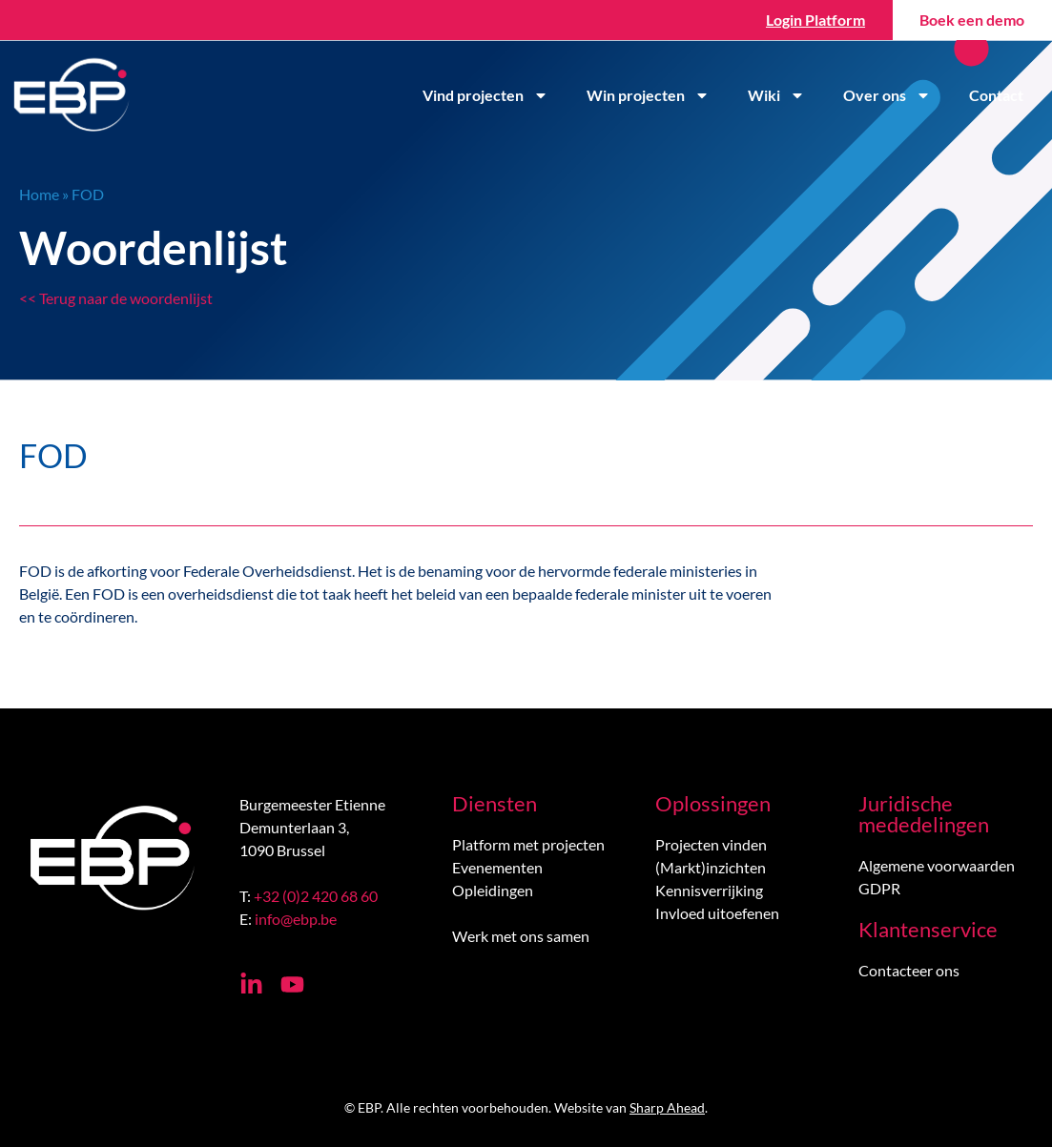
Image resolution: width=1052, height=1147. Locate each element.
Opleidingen (492, 890)
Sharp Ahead (667, 1107)
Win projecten (648, 95)
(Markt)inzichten (710, 867)
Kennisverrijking (709, 890)
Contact (996, 95)
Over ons (887, 95)
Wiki (776, 95)
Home (39, 194)
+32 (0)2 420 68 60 (316, 896)
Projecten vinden (711, 844)
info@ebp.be (296, 919)
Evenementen (497, 867)
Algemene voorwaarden (936, 865)
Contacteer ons (908, 970)
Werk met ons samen (520, 936)
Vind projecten (485, 95)
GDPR (879, 888)
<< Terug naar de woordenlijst (116, 298)
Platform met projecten (528, 844)
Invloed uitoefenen (717, 913)
